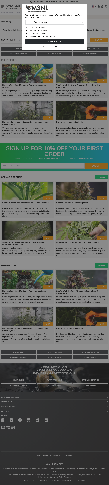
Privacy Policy (77, 15)
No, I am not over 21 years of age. (55, 47)
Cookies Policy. (33, 17)
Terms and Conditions (64, 15)
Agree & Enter (54, 42)
